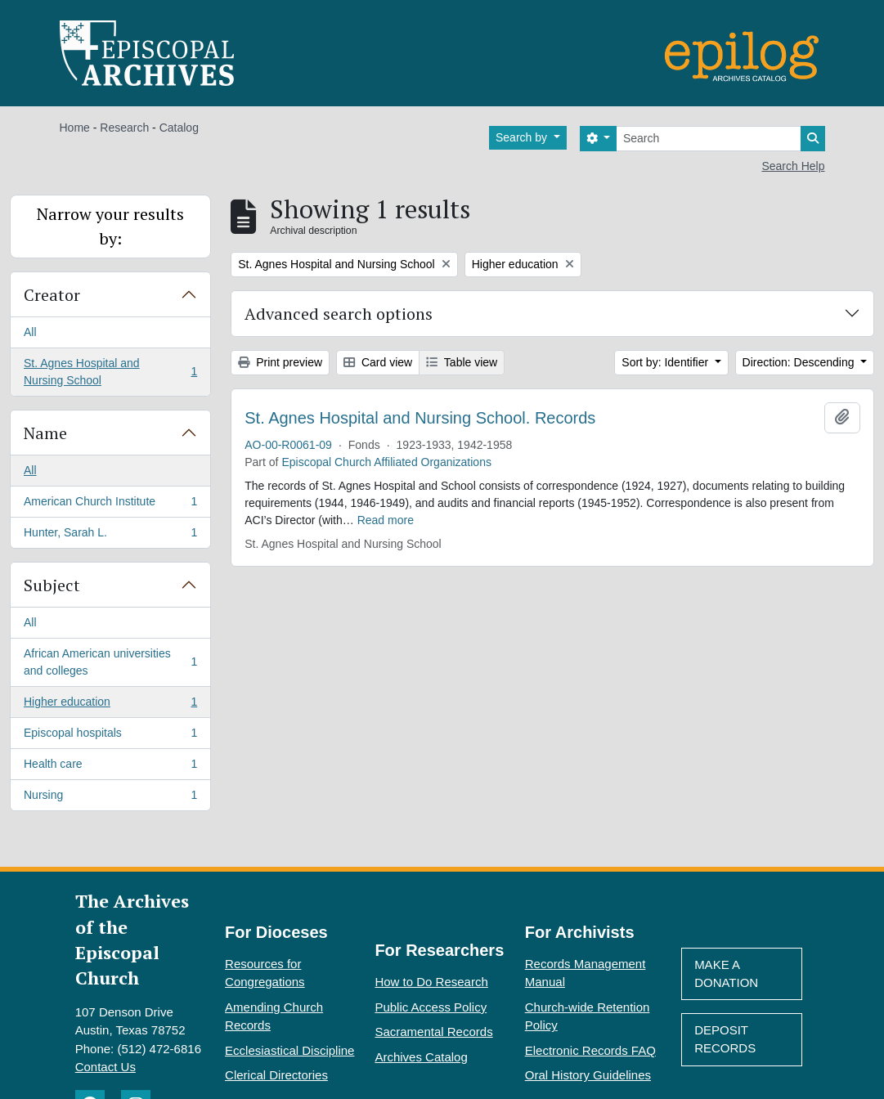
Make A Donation (726, 974)
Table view (461, 362)
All (30, 332)
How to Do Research (431, 982)
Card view (377, 362)
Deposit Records (725, 1039)
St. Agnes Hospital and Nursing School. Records (420, 418)
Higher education (110, 704)
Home (75, 127)
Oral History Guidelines (588, 1075)
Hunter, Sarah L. (110, 535)
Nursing (110, 798)
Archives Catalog (421, 1057)
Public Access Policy (431, 1007)
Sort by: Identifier (666, 362)
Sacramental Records (433, 1031)
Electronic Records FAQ (590, 1050)
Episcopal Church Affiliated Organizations (386, 462)
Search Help (792, 166)
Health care (110, 767)
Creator (52, 295)
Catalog (179, 127)
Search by (523, 137)
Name (45, 433)
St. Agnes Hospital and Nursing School (110, 372)
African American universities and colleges (110, 662)
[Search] (708, 138)
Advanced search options (339, 314)
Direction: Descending (800, 362)
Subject (52, 585)
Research (124, 127)
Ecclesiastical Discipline (289, 1050)
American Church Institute (110, 504)
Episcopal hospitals (110, 735)
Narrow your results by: (110, 226)
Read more (385, 520)
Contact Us (105, 1067)
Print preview (280, 362)
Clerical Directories (276, 1075)
